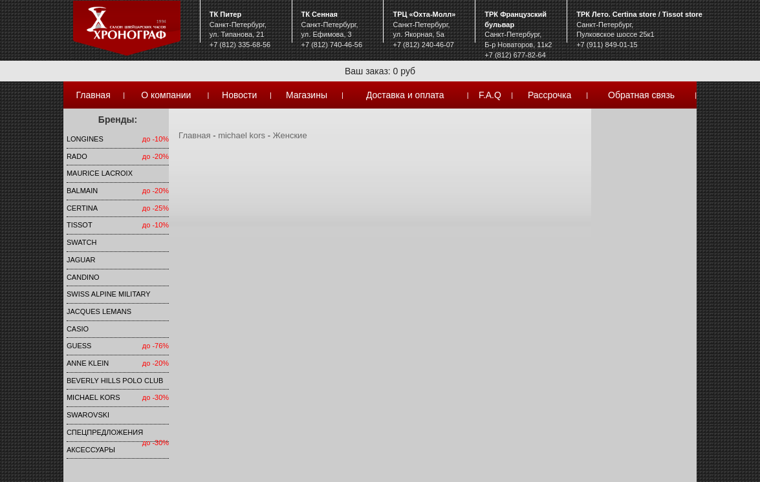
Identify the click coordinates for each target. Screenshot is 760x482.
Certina (82, 208)
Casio (78, 329)
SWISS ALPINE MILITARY (109, 294)
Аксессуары (91, 450)
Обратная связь (641, 95)
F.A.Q (490, 95)
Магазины (306, 95)
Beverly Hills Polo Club (115, 380)
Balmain (82, 190)
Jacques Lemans (99, 311)
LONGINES (85, 139)
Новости (239, 95)
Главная (93, 95)
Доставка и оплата (405, 95)
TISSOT (79, 225)
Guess (79, 346)
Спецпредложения (105, 432)
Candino (83, 277)
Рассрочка (549, 95)
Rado (77, 156)
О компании (166, 95)
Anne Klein (88, 363)
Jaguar (81, 260)
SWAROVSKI (88, 415)
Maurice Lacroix (100, 173)
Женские (290, 135)
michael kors (93, 397)
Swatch (81, 242)
